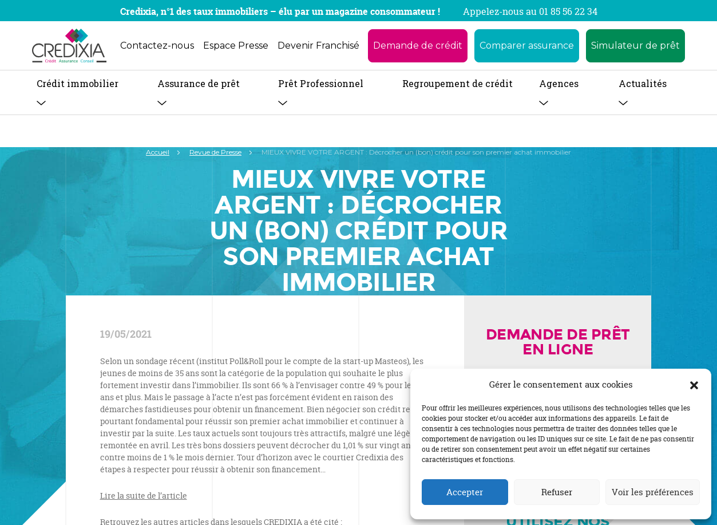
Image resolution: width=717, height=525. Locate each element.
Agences (559, 83)
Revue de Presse (215, 152)
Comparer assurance (527, 45)
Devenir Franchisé (318, 45)
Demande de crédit (417, 45)
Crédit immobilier (77, 83)
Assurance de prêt (198, 83)
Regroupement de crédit (457, 83)
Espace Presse (235, 45)
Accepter (464, 492)
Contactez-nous (157, 45)
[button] (694, 384)
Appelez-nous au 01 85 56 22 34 (530, 11)
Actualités (643, 83)
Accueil (157, 152)
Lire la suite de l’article (143, 495)
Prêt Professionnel (320, 83)
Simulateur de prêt (635, 45)
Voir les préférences (653, 492)
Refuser (556, 492)
